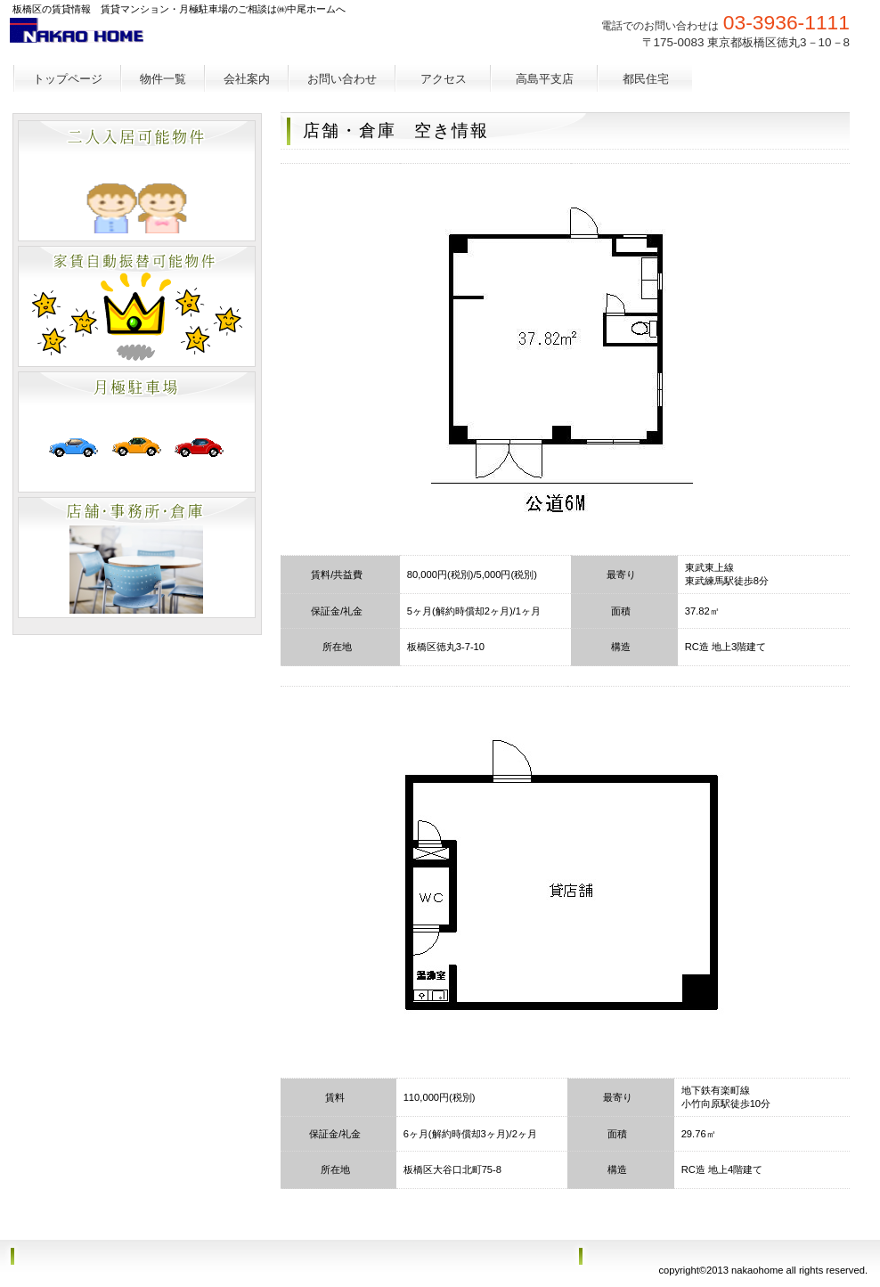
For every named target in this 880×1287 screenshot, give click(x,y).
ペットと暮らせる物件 (137, 180)
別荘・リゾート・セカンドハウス (137, 432)
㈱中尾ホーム (145, 40)
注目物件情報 (137, 557)
